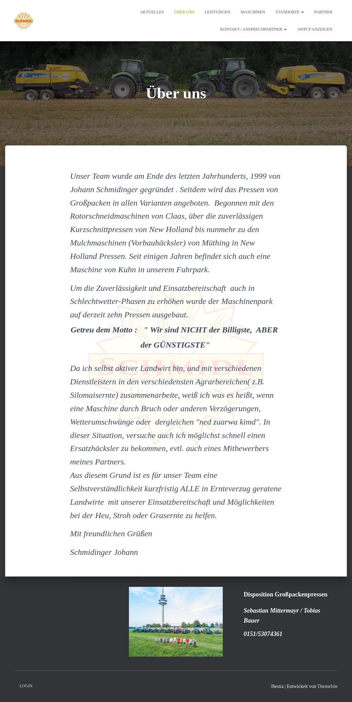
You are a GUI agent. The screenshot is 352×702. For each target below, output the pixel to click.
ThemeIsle (327, 686)
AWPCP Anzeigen (314, 29)
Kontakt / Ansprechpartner (253, 29)
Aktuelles (152, 12)
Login (26, 685)
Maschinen (253, 12)
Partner (323, 12)
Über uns (184, 12)
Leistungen (217, 12)
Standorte (289, 12)
